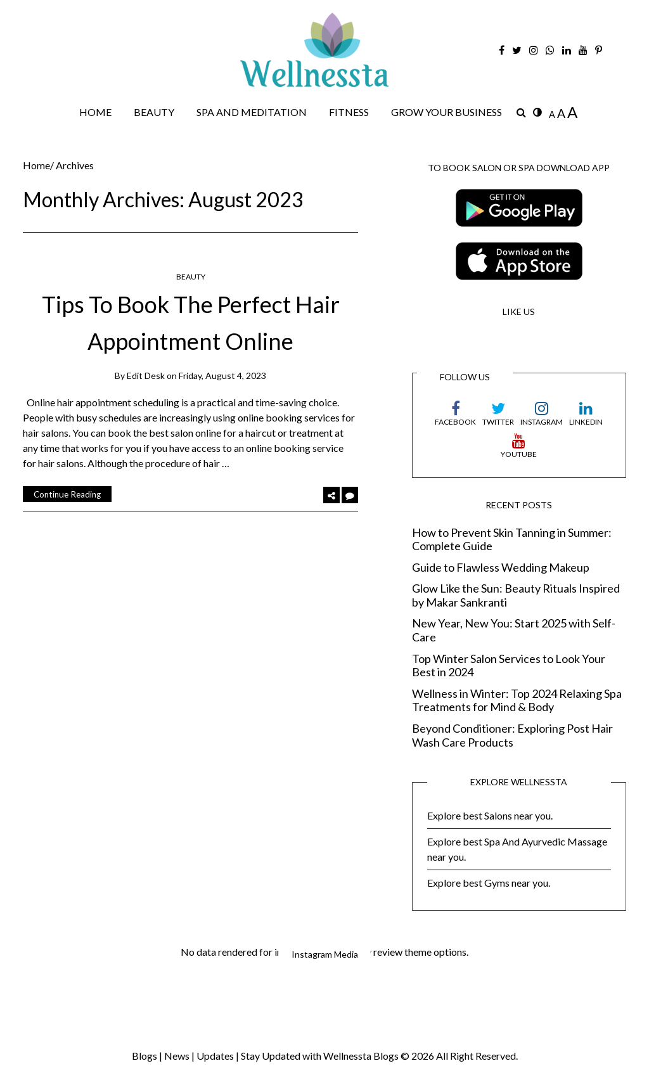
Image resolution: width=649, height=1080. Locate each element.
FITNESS (349, 112)
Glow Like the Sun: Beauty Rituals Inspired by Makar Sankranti (516, 595)
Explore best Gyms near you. (488, 883)
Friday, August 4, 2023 (222, 375)
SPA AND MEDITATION (251, 112)
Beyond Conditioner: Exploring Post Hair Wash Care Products (512, 735)
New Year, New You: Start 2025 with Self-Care (513, 630)
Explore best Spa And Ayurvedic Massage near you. (517, 849)
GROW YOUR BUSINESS (446, 112)
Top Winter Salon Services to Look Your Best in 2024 (508, 665)
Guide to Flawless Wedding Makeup (500, 567)
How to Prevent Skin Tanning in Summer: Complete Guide (512, 539)
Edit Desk (146, 375)
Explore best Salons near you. (490, 815)
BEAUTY (154, 112)
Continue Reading (67, 494)
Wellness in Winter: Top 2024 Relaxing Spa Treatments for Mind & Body (517, 700)
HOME (95, 112)
